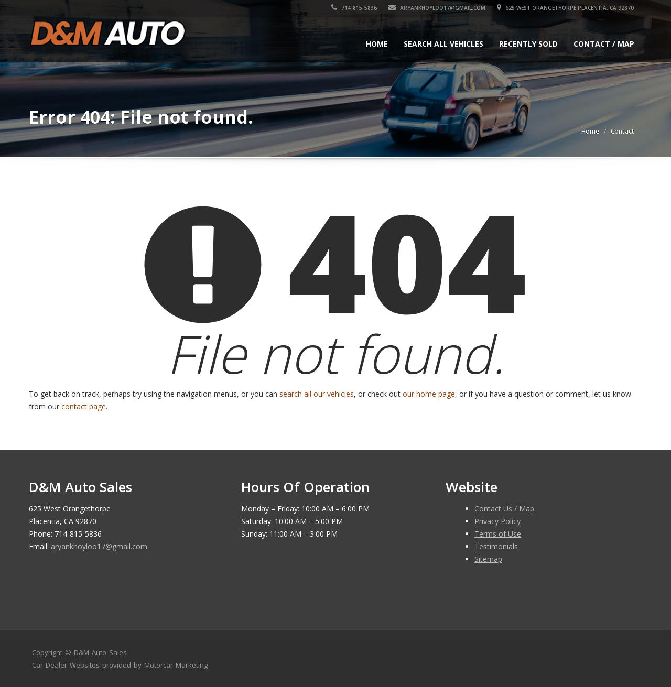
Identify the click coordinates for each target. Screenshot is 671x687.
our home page (429, 394)
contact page (83, 406)
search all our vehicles (316, 394)
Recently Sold (528, 44)
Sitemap (488, 559)
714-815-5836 (354, 8)
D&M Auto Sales (100, 652)
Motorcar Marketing (176, 665)
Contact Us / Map (504, 509)
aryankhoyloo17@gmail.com (437, 8)
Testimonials (496, 546)
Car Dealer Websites (66, 665)
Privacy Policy (497, 521)
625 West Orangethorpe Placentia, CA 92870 (565, 8)
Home (377, 44)
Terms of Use (497, 534)
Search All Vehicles (443, 44)
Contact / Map (603, 44)
